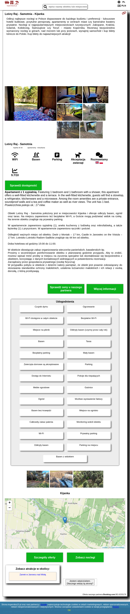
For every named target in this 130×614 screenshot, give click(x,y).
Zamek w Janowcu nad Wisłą (33, 574)
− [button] (9, 508)
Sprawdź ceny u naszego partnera (66, 289)
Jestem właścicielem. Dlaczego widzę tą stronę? (80, 582)
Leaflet (105, 547)
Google (43, 604)
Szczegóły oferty (44, 557)
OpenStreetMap (117, 547)
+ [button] (9, 502)
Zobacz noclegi (85, 557)
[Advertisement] (65, 61)
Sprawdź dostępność (23, 185)
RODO (116, 607)
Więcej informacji (105, 288)
